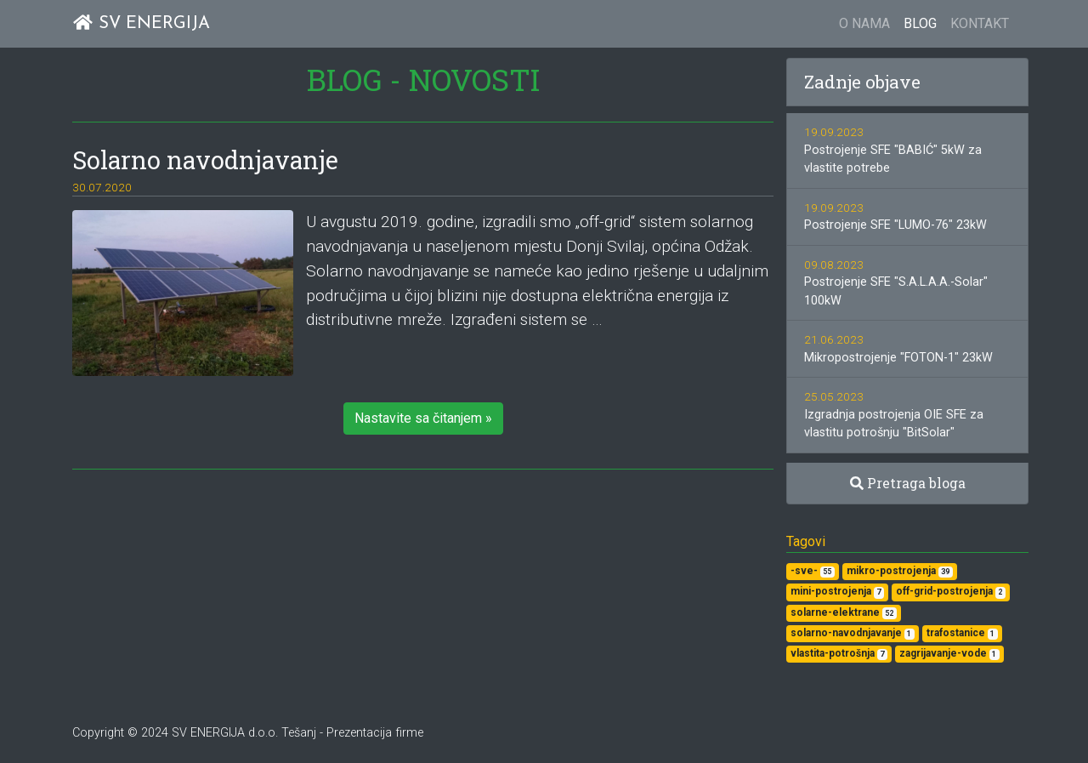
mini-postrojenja (837, 591)
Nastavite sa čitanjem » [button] (423, 418)
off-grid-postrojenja (951, 591)
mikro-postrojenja (900, 571)
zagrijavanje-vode (949, 653)
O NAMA (864, 23)
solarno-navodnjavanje (852, 633)
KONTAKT (979, 23)
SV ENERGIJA (141, 23)
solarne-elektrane (843, 612)
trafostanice (962, 633)
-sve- (812, 571)
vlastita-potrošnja (838, 653)
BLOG (920, 23)
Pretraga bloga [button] (908, 483)
